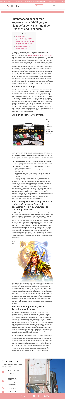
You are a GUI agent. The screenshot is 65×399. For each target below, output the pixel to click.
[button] (39, 5)
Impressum (7, 396)
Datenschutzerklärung (18, 396)
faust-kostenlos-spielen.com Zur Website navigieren (40, 55)
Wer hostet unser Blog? (21, 36)
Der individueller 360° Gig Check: (24, 38)
